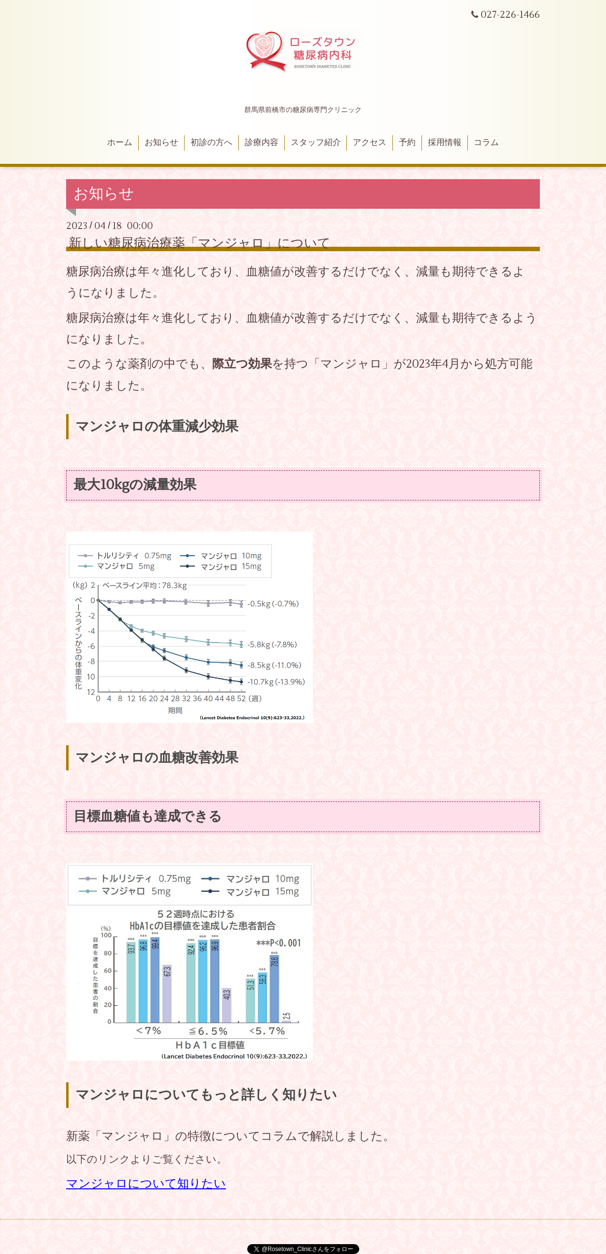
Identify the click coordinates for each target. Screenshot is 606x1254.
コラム (486, 142)
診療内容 (261, 142)
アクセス (369, 142)
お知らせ (161, 142)
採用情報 (444, 142)
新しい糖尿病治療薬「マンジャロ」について (200, 243)
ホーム (119, 142)
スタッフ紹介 (316, 142)
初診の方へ (211, 142)
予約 (407, 142)
